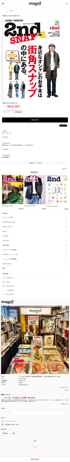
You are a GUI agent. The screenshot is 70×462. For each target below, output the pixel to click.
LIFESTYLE (6, 240)
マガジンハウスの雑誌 (9, 250)
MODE (4, 231)
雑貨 (4, 268)
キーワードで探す (8, 217)
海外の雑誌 (6, 245)
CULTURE (5, 236)
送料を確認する (18, 112)
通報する (65, 168)
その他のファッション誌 (10, 254)
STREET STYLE (7, 227)
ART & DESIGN (7, 263)
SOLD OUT (35, 120)
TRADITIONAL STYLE (9, 222)
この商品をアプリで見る (35, 163)
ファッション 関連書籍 (9, 259)
